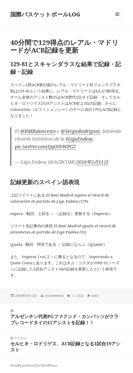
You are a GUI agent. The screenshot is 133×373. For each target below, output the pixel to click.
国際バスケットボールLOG (45, 14)
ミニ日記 (77, 295)
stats (95, 295)
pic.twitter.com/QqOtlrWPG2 (45, 146)
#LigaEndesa (79, 139)
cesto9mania (54, 295)
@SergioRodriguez (80, 131)
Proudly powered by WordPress (33, 365)
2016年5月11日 (92, 162)
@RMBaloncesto (38, 131)
